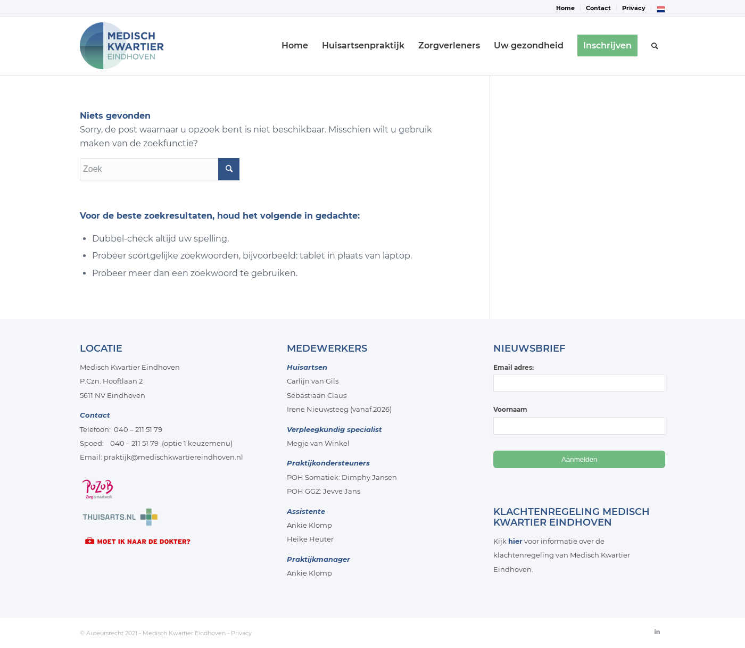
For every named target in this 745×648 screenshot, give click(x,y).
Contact (598, 8)
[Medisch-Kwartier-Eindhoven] (132, 45)
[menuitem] (566, 8)
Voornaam (510, 409)
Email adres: (579, 377)
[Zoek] (654, 45)
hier (515, 541)
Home (565, 8)
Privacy (633, 8)
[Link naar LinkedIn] (657, 631)
